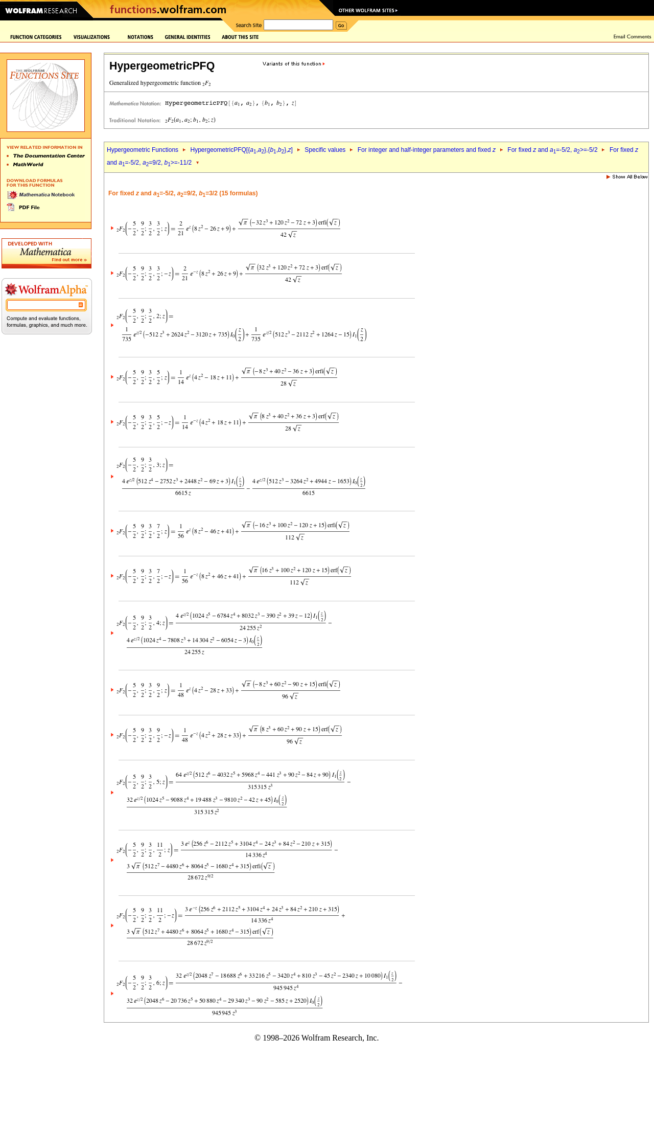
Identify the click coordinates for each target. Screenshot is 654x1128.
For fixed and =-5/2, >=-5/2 (552, 149)
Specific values (325, 149)
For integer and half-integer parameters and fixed (427, 149)
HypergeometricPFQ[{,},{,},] (241, 149)
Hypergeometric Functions (142, 149)
